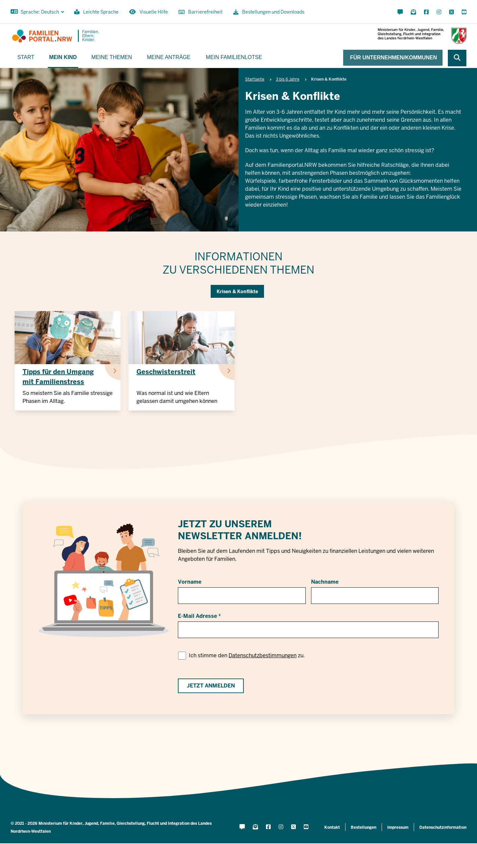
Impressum (397, 827)
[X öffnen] (451, 12)
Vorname (189, 581)
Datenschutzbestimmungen (262, 655)
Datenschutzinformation (442, 827)
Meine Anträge (168, 57)
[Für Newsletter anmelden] (413, 12)
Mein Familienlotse (234, 57)
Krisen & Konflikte (237, 291)
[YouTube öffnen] (462, 12)
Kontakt (332, 827)
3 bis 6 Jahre (287, 79)
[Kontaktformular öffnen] (400, 12)
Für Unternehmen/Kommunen (393, 57)
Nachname (325, 581)
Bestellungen (363, 827)
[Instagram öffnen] (439, 12)
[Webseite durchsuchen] (457, 58)
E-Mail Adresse (197, 616)
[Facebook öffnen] (426, 12)
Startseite (254, 79)
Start (26, 57)
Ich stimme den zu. (247, 655)
